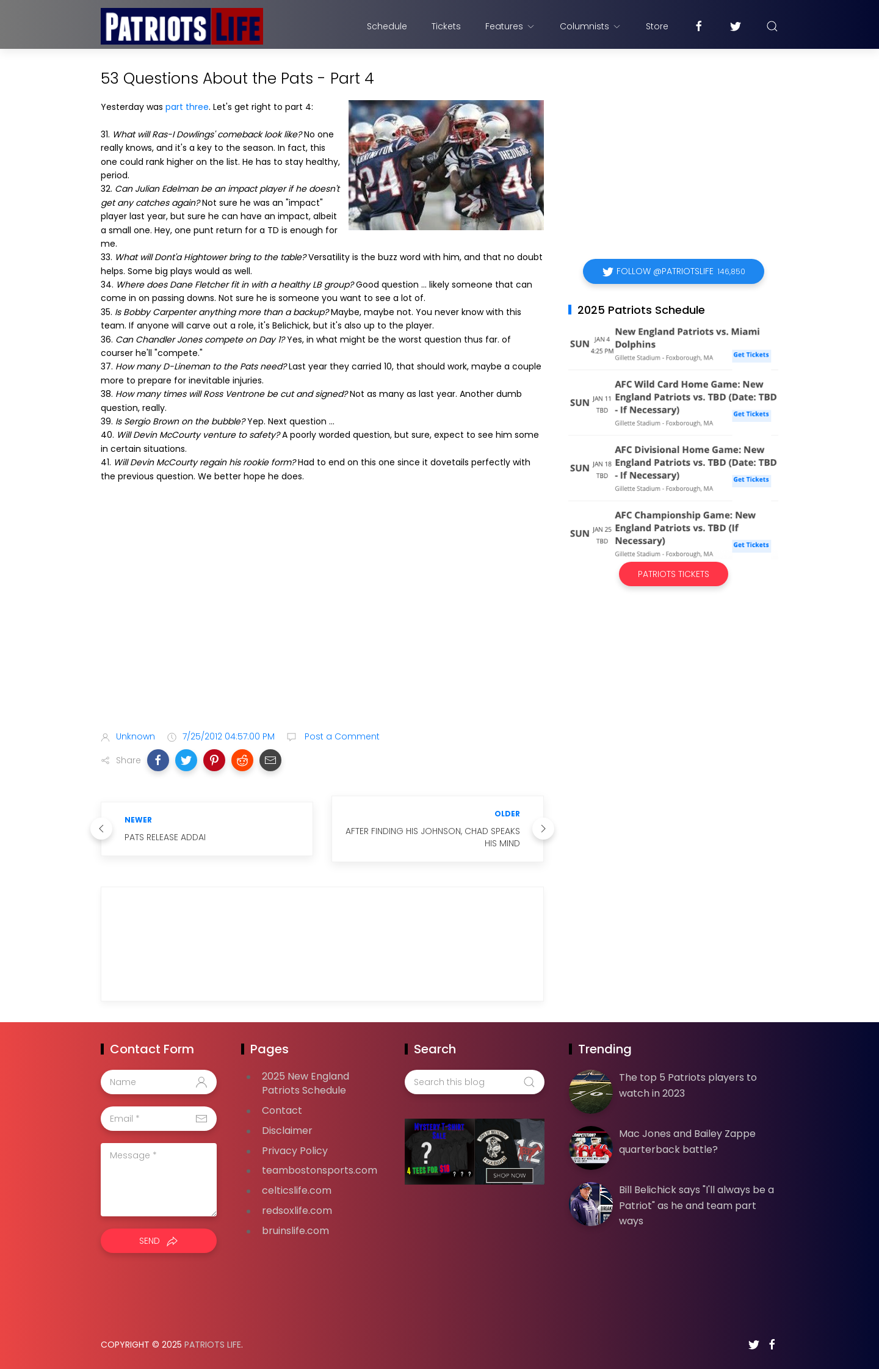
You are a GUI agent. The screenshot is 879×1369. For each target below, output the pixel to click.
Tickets (446, 26)
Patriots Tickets (673, 574)
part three (187, 107)
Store (657, 26)
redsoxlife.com (297, 1211)
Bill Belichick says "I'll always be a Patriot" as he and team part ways (696, 1205)
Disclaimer (287, 1131)
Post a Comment (341, 736)
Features (510, 26)
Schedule (387, 26)
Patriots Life (212, 1344)
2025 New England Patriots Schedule (305, 1083)
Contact (282, 1110)
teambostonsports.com (319, 1170)
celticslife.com (296, 1190)
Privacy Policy (295, 1151)
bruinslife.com (295, 1231)
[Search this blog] (474, 1082)
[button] (158, 760)
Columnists (590, 26)
